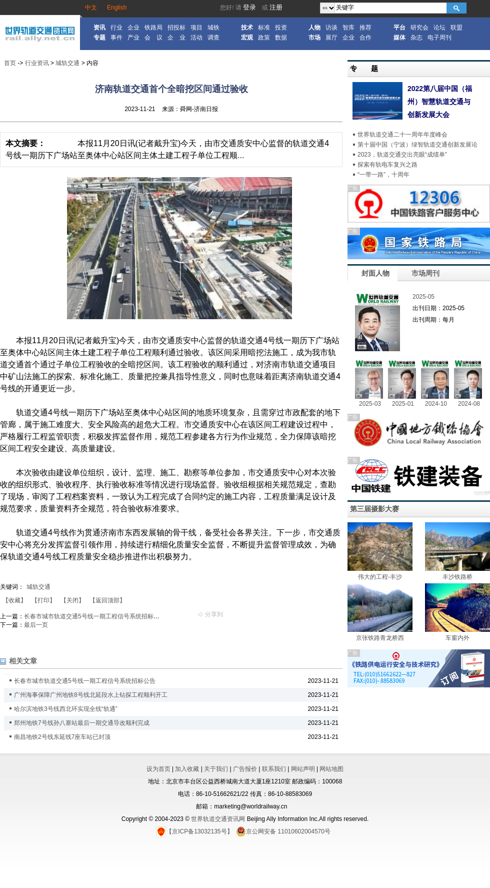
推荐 (366, 27)
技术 (247, 27)
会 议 (153, 37)
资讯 (100, 27)
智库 (348, 27)
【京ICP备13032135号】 (194, 831)
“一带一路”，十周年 (384, 174)
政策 (264, 37)
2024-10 (436, 403)
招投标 (177, 27)
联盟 (456, 27)
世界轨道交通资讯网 (218, 818)
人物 (314, 27)
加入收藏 (187, 768)
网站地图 (332, 768)
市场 (314, 37)
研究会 (419, 27)
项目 (196, 27)
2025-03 (370, 403)
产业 (134, 37)
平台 (400, 27)
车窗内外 (458, 637)
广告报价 (245, 768)
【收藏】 (14, 600)
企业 (134, 27)
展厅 (332, 37)
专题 (100, 37)
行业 (116, 27)
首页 (10, 63)
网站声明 (303, 768)
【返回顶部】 (108, 600)
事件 (116, 37)
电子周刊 (440, 37)
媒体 (400, 37)
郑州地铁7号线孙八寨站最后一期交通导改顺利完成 (82, 722)
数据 (281, 37)
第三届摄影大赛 (374, 509)
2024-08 (469, 403)
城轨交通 (68, 63)
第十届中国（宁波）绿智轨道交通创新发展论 (418, 144)
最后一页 (36, 624)
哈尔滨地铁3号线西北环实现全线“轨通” (66, 708)
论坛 (440, 27)
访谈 (332, 27)
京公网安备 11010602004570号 (283, 831)
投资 (281, 27)
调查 (214, 37)
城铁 (214, 27)
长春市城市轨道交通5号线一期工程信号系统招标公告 (95, 616)
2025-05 (423, 296)
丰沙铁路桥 (457, 576)
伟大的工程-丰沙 (380, 576)
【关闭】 (72, 600)
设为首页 (158, 768)
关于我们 (216, 768)
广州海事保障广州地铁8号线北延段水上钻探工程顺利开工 (91, 694)
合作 (366, 37)
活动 (196, 37)
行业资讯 (37, 63)
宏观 (247, 37)
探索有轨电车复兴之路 (388, 164)
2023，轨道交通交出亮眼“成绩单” (402, 154)
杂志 (416, 37)
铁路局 (153, 27)
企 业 (177, 37)
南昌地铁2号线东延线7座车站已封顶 (62, 736)
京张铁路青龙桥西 (380, 637)
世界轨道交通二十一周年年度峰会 (403, 134)
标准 (264, 27)
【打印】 (44, 600)
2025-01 (403, 403)
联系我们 (274, 768)
